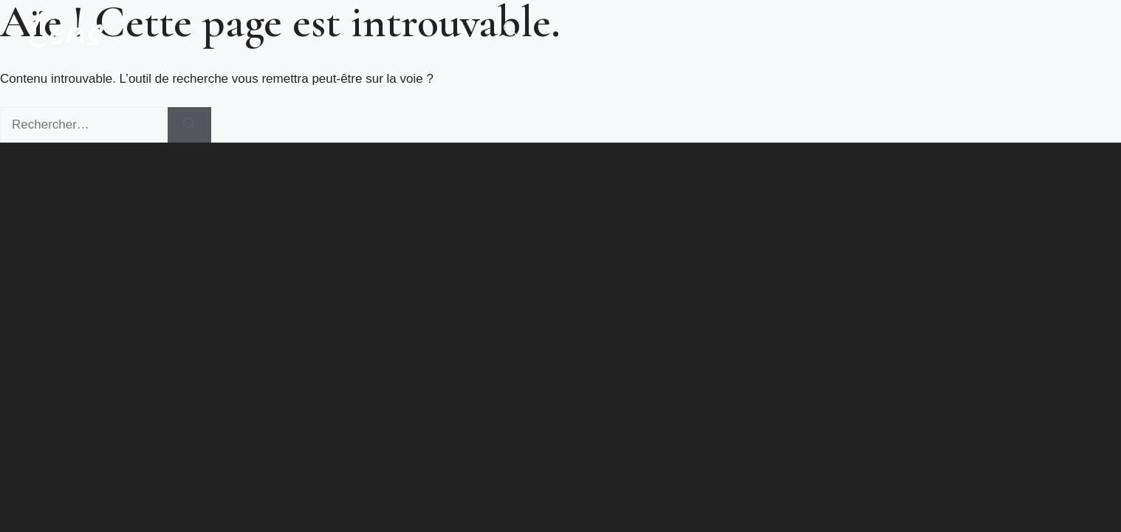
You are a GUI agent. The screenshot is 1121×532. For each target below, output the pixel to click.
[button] (510, 29)
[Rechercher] (189, 125)
